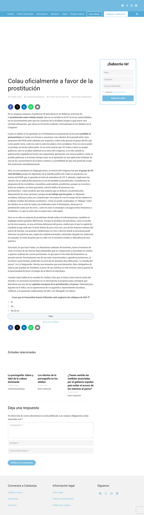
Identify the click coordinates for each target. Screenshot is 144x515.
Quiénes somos (15, 492)
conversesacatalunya (35, 97)
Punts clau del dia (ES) (59, 97)
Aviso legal (58, 492)
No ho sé (15, 311)
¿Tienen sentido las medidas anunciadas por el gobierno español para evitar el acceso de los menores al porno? (80, 382)
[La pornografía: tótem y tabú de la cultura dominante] (21, 364)
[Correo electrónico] (50, 451)
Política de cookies (62, 505)
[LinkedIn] (136, 5)
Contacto (12, 505)
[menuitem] (119, 4)
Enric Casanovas (44, 389)
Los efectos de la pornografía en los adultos (48, 378)
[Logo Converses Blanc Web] (68, 5)
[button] (137, 14)
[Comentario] (50, 430)
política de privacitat (119, 92)
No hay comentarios (83, 97)
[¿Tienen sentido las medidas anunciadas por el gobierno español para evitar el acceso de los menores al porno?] (81, 364)
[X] (127, 5)
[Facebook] (122, 5)
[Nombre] (50, 443)
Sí (12, 302)
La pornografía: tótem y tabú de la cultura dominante (20, 378)
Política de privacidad (63, 498)
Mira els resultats (50, 322)
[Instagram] (131, 5)
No (12, 306)
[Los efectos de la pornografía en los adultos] (51, 364)
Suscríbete (13, 498)
